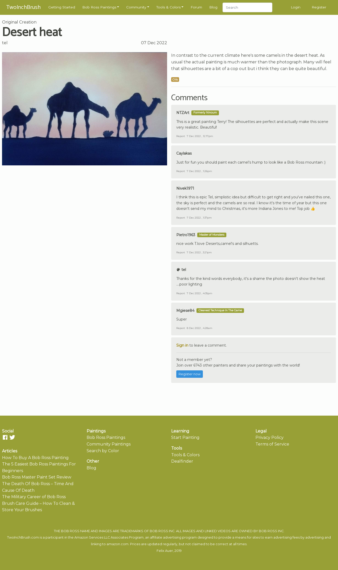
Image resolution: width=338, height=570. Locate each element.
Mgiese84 (185, 310)
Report (180, 136)
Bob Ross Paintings (99, 7)
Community (136, 7)
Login (295, 7)
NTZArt (182, 112)
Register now (190, 374)
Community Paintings (109, 444)
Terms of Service (272, 444)
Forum (196, 7)
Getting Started (61, 7)
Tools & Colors (168, 7)
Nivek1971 (185, 188)
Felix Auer (165, 551)
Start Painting (185, 437)
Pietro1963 (185, 235)
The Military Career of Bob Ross (34, 496)
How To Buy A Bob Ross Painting (35, 457)
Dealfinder (182, 461)
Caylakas (184, 153)
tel (5, 42)
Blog (213, 7)
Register (319, 7)
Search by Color (103, 450)
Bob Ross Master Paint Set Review (36, 477)
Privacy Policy (269, 437)
